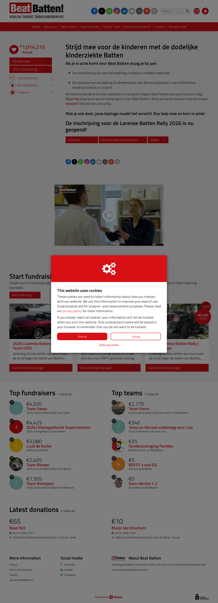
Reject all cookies (109, 345)
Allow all (82, 336)
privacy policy (72, 310)
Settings (135, 336)
